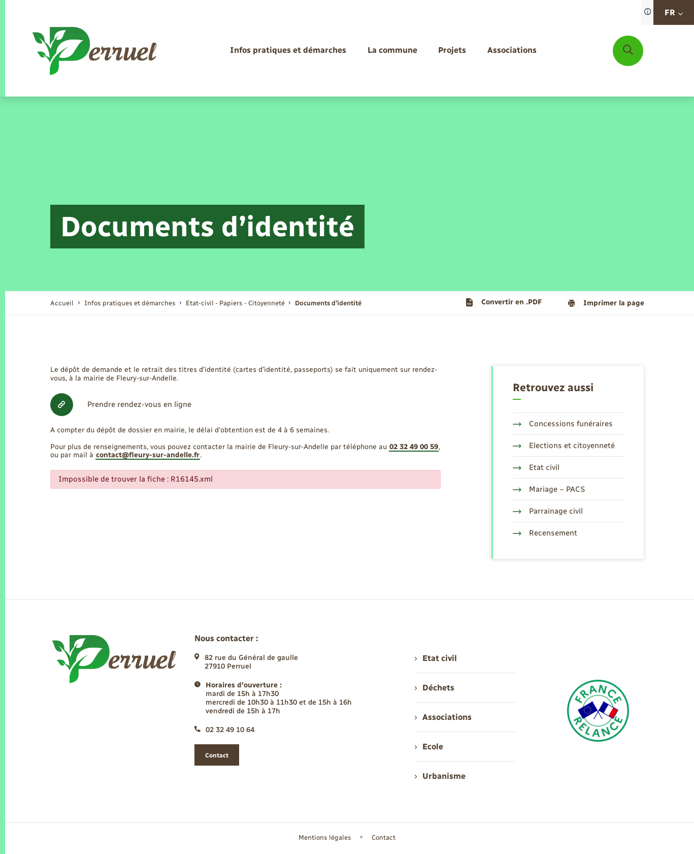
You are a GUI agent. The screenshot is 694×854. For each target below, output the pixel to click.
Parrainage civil (548, 511)
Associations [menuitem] (443, 717)
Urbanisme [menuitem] (440, 776)
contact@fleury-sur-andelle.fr (148, 455)
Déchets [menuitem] (434, 687)
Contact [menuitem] (383, 837)
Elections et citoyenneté (564, 445)
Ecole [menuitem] (429, 746)
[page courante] (328, 303)
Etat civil (536, 467)
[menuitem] (288, 50)
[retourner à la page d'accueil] (95, 50)
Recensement (545, 532)
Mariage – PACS (549, 489)
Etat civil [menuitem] (436, 658)
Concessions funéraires (563, 423)
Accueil (62, 303)
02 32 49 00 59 (413, 446)
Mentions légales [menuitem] (325, 837)
